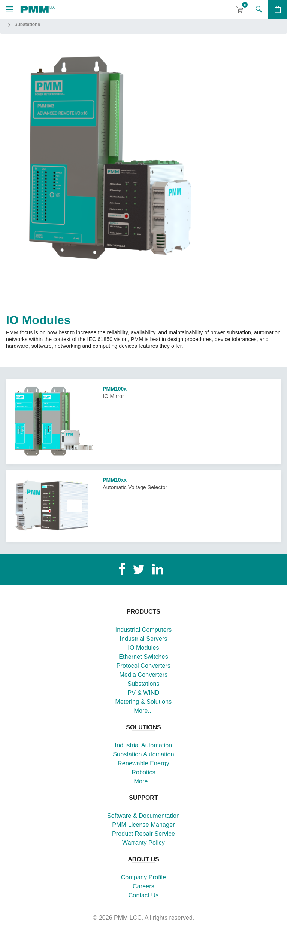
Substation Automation (143, 754)
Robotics (143, 772)
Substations (143, 684)
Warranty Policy (143, 843)
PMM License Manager (143, 825)
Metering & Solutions (143, 702)
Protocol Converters (143, 666)
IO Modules (143, 648)
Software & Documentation (143, 816)
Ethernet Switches (143, 657)
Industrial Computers (143, 630)
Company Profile (143, 877)
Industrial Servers (143, 639)
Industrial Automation (143, 745)
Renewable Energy (143, 763)
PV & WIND (143, 693)
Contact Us (144, 895)
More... (143, 711)
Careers (143, 886)
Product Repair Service (143, 834)
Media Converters (144, 675)
